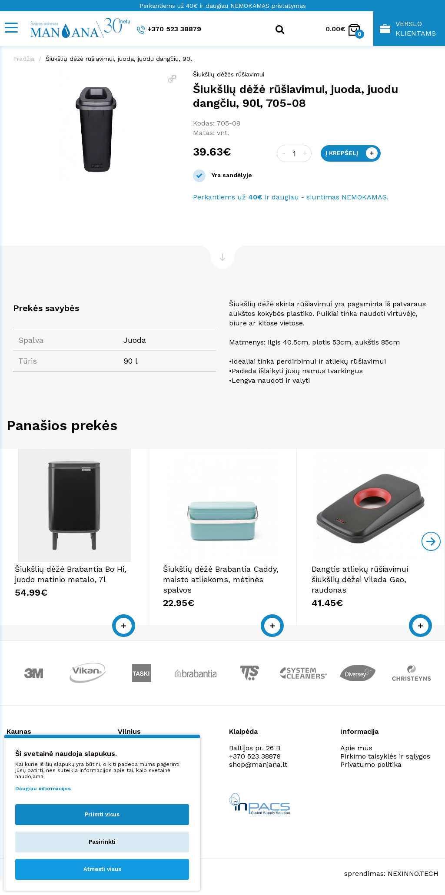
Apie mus (356, 748)
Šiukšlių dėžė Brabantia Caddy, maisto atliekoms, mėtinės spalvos (221, 579)
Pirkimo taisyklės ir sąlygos (385, 756)
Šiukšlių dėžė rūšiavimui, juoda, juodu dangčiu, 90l (119, 58)
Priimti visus (102, 814)
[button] (172, 79)
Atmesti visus (102, 869)
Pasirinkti (102, 842)
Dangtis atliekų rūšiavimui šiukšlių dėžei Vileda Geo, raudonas (360, 579)
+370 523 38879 (169, 29)
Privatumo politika (371, 764)
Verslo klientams (408, 28)
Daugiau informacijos (43, 789)
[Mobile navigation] (11, 27)
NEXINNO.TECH (413, 873)
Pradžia (23, 58)
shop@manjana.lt (258, 764)
